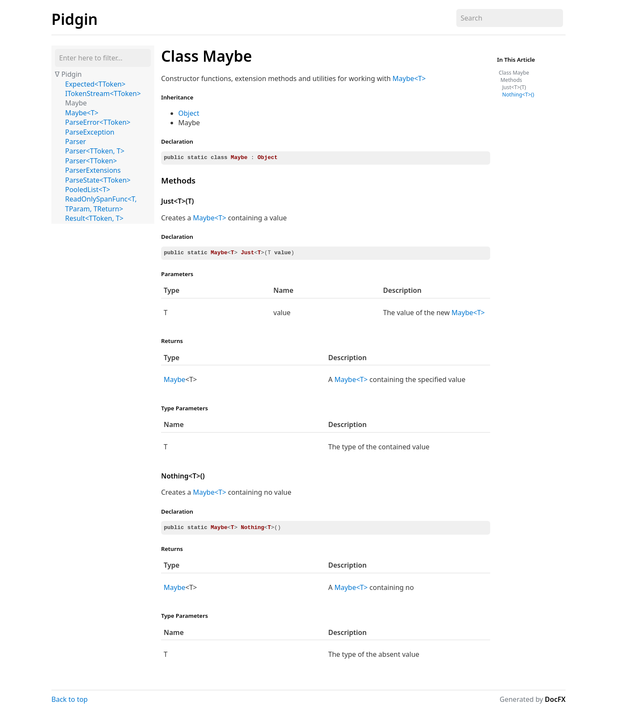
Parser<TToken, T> (94, 151)
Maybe (76, 103)
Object (188, 113)
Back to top (69, 699)
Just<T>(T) (177, 201)
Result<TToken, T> (94, 218)
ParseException (89, 132)
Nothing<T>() (183, 476)
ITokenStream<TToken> (103, 93)
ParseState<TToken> (98, 180)
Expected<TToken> (95, 84)
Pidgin (74, 19)
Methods (178, 180)
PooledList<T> (87, 189)
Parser (75, 141)
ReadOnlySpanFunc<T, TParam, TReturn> (101, 203)
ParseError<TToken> (97, 122)
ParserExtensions (93, 170)
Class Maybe (206, 55)
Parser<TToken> (91, 160)
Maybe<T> (82, 112)
